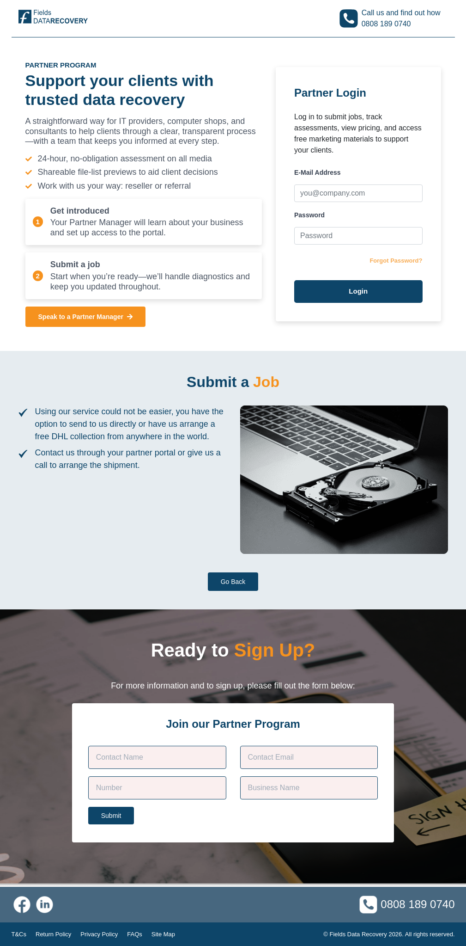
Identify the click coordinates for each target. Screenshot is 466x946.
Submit (111, 815)
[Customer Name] (157, 757)
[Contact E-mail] (309, 757)
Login (358, 291)
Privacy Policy (99, 934)
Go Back (233, 581)
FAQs (134, 934)
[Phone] (157, 787)
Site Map (163, 934)
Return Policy (53, 934)
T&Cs (19, 934)
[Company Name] (309, 787)
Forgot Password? (395, 260)
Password (309, 215)
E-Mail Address (317, 172)
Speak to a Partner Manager (85, 316)
